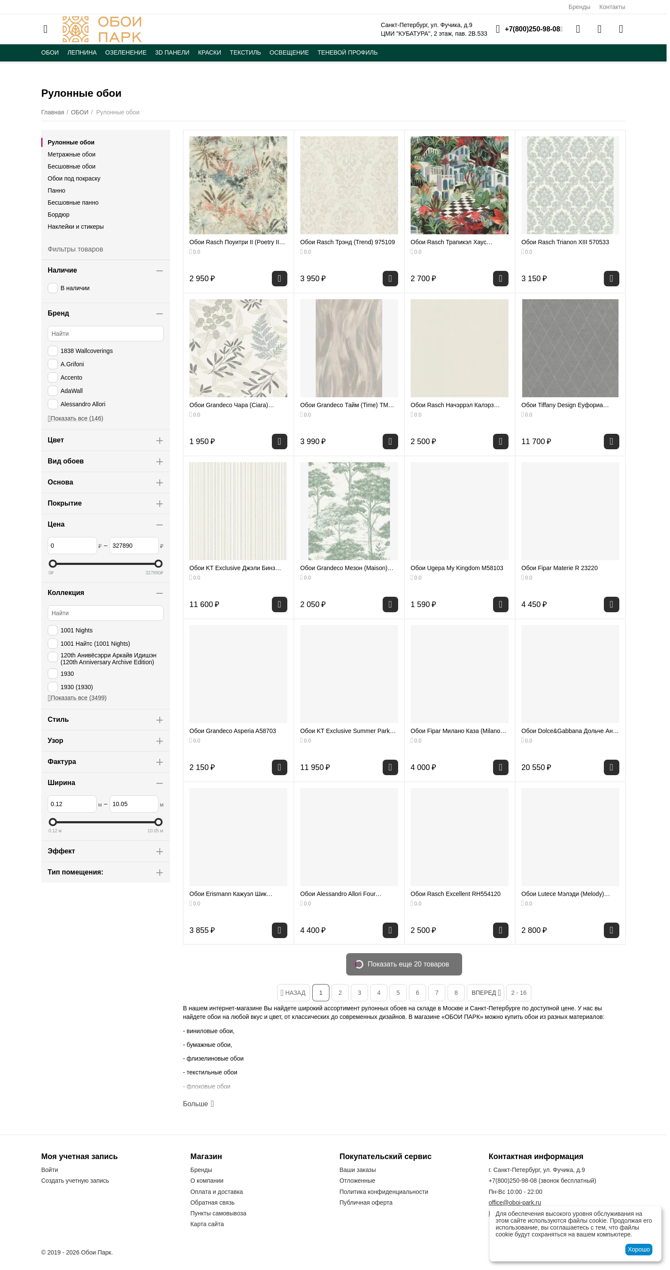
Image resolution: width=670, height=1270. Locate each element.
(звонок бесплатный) (543, 1180)
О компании (206, 1180)
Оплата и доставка (216, 1191)
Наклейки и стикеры (76, 226)
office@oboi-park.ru (515, 1202)
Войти (49, 1169)
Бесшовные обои (71, 166)
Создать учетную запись (75, 1180)
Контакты (612, 6)
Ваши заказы (357, 1169)
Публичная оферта (366, 1202)
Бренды (580, 6)
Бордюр (59, 214)
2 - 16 (519, 992)
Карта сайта (207, 1224)
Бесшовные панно (73, 202)
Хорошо (639, 1249)
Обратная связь (212, 1202)
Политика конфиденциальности (383, 1191)
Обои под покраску (74, 178)
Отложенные (357, 1180)
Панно (56, 190)
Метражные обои (71, 154)
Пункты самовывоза (218, 1213)
